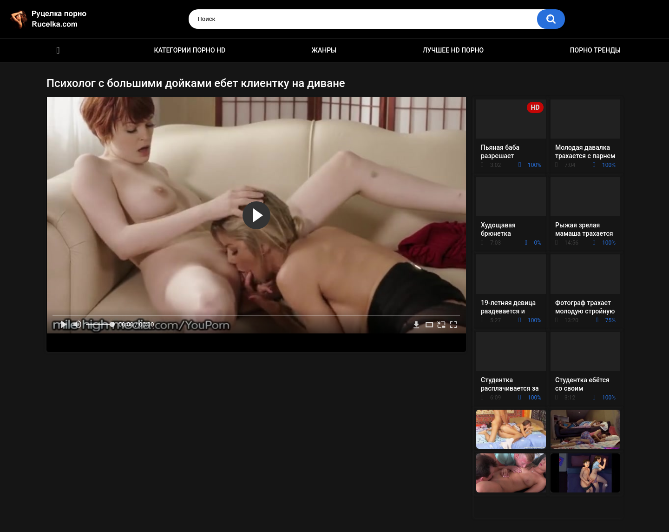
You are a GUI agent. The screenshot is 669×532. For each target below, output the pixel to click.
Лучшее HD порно (453, 50)
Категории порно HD (189, 50)
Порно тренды (595, 50)
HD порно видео (58, 50)
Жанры (324, 50)
